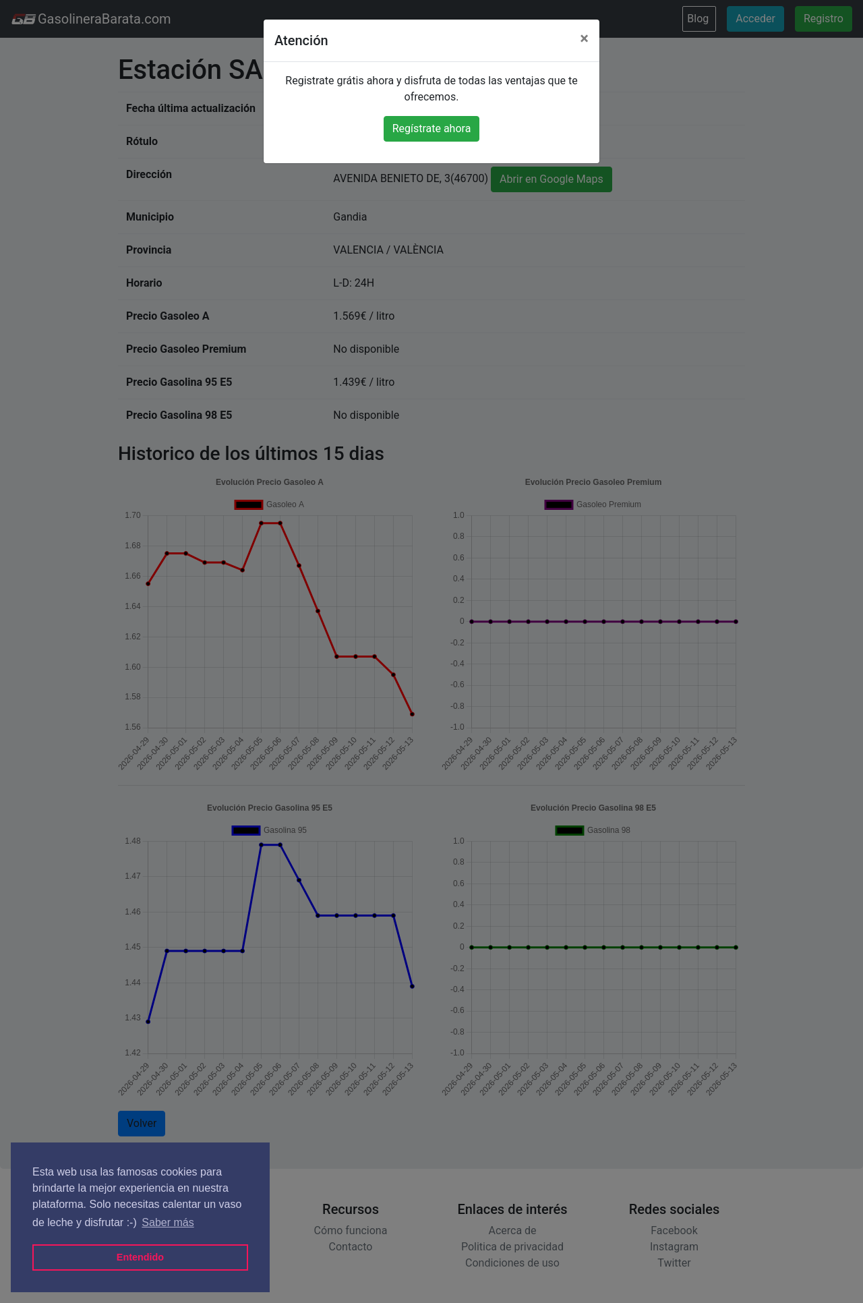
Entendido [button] (140, 1257)
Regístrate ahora (431, 128)
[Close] (584, 38)
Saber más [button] (168, 1222)
